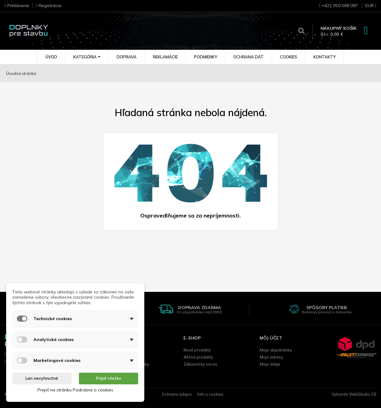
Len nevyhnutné (41, 378)
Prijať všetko (108, 378)
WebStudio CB (362, 394)
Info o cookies (210, 394)
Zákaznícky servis (200, 364)
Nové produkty (197, 349)
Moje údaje (270, 364)
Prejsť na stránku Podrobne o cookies (75, 390)
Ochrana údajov (177, 394)
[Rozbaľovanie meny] (367, 7)
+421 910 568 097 (338, 5)
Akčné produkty (198, 357)
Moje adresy (271, 357)
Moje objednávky (276, 349)
